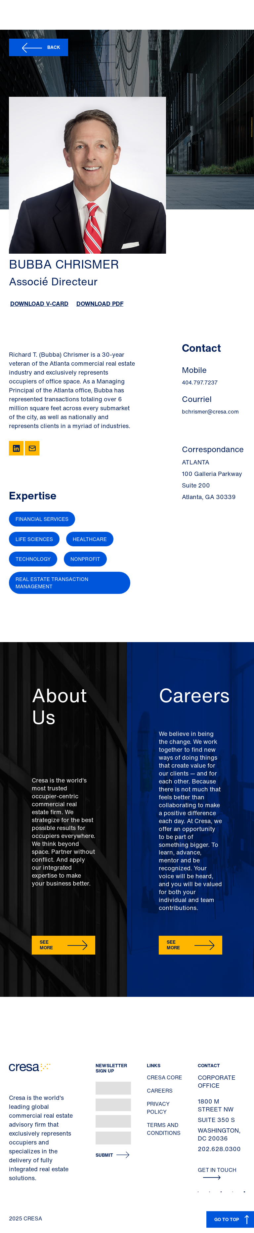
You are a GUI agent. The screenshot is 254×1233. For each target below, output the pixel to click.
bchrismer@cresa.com (210, 412)
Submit (104, 1155)
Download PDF (99, 303)
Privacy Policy (158, 1108)
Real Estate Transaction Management (52, 582)
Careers (160, 1091)
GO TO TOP (226, 1219)
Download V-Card (39, 303)
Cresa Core (164, 1077)
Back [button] (53, 47)
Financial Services (42, 519)
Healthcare (90, 539)
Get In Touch (217, 1173)
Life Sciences (34, 539)
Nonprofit (85, 558)
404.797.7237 (200, 382)
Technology (33, 558)
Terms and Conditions (164, 1129)
